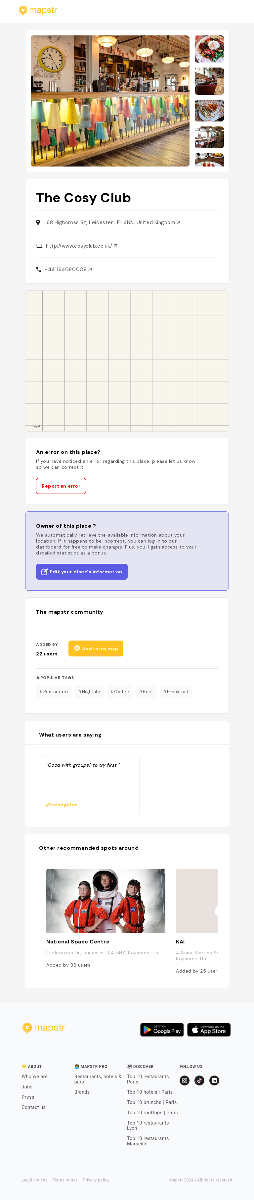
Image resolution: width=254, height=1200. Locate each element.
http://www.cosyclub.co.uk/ (81, 246)
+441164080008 (68, 269)
